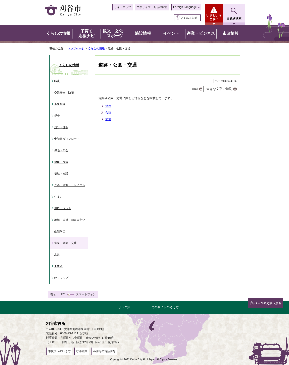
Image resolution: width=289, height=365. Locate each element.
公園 (108, 112)
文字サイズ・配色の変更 (152, 7)
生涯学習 (59, 231)
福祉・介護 (61, 173)
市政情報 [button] (231, 33)
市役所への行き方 (59, 351)
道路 (108, 106)
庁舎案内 (82, 351)
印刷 (195, 89)
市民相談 (59, 104)
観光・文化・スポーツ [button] (115, 33)
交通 (108, 119)
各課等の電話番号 (104, 351)
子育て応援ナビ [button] (86, 33)
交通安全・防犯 (64, 92)
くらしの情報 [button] (58, 33)
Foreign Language (185, 7)
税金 (57, 115)
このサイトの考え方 (165, 307)
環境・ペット (62, 208)
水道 (57, 254)
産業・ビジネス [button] (201, 33)
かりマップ (61, 277)
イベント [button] (171, 33)
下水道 (58, 266)
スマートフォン (86, 294)
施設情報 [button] (143, 33)
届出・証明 (61, 127)
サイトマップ (122, 7)
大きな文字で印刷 (219, 89)
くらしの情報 (96, 48)
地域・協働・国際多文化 (69, 219)
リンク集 (124, 307)
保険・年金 (61, 150)
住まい (58, 196)
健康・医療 (61, 162)
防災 (57, 81)
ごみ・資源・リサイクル (69, 185)
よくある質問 (188, 17)
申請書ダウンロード (66, 138)
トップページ (76, 48)
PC (63, 294)
